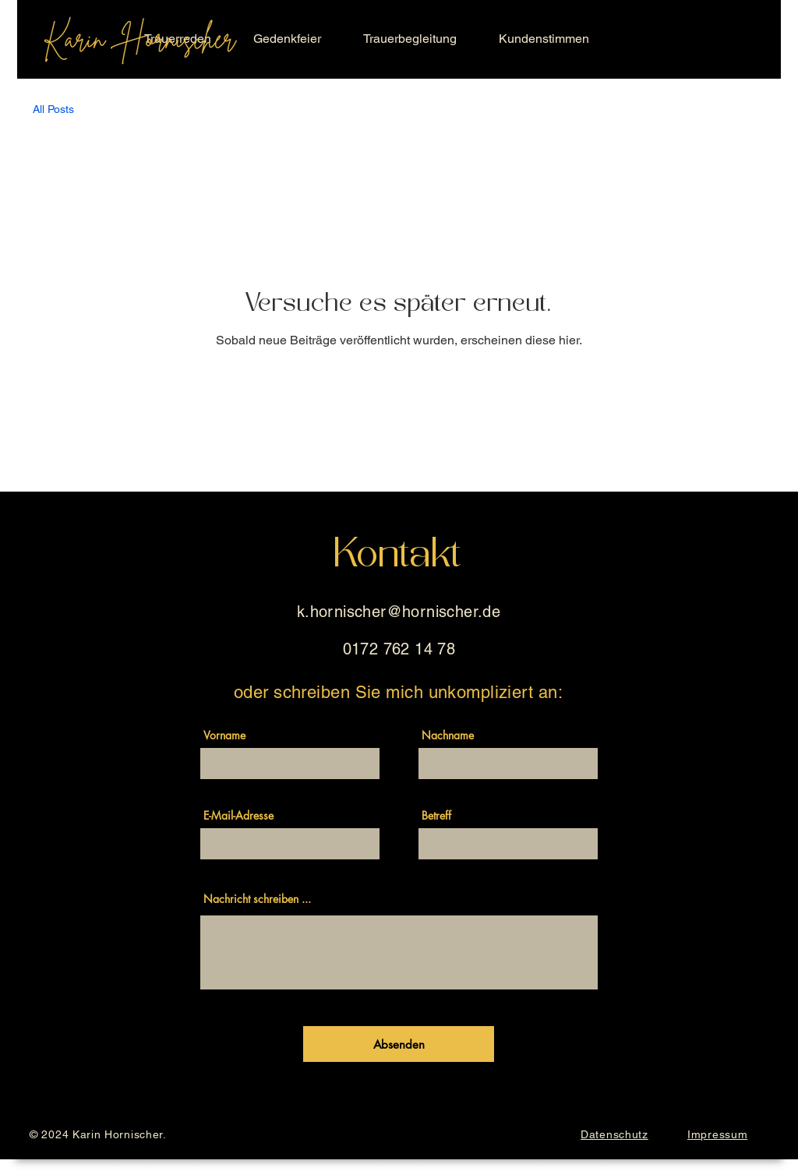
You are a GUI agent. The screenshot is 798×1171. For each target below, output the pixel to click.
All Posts (53, 109)
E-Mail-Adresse (238, 815)
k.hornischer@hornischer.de (398, 611)
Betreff (436, 815)
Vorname (224, 735)
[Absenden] (398, 1044)
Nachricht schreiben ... (257, 899)
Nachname (448, 735)
